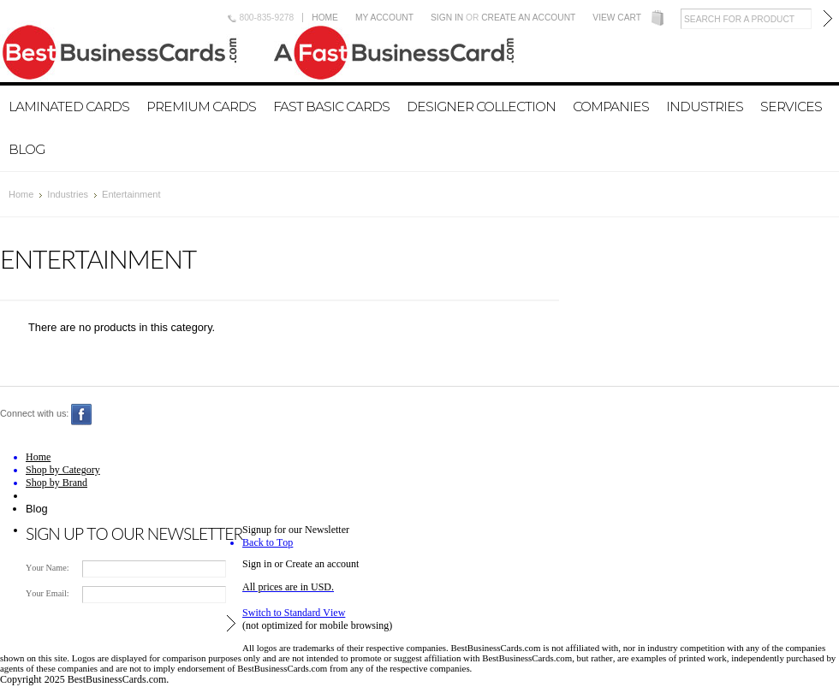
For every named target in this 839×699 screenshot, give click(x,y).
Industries (704, 106)
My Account (384, 17)
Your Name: (47, 567)
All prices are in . (288, 587)
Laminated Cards (69, 106)
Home (325, 17)
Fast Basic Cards (331, 106)
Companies (611, 106)
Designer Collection (481, 106)
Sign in (447, 17)
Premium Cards (201, 106)
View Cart (616, 17)
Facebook (81, 414)
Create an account (528, 17)
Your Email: (47, 593)
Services (791, 106)
